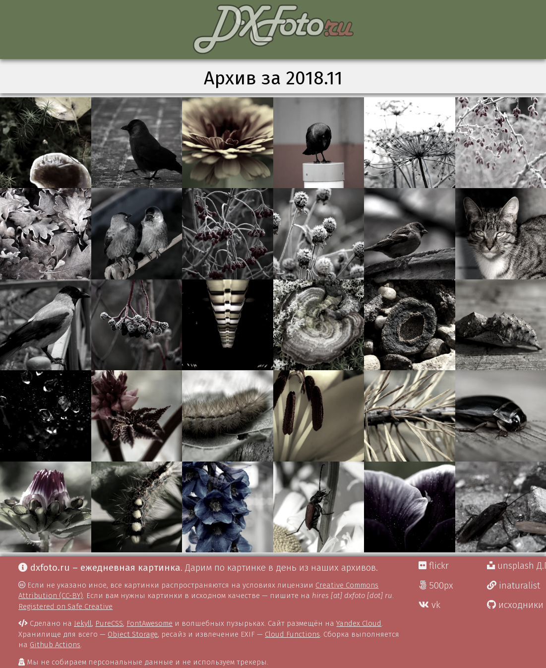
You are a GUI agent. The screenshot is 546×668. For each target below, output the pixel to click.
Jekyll (83, 623)
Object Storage (133, 634)
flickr (434, 565)
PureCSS (109, 623)
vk (429, 605)
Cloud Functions (292, 634)
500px (436, 585)
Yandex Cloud (358, 623)
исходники (515, 605)
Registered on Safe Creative (65, 606)
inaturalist (513, 585)
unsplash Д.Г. (516, 565)
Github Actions (55, 644)
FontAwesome (149, 623)
